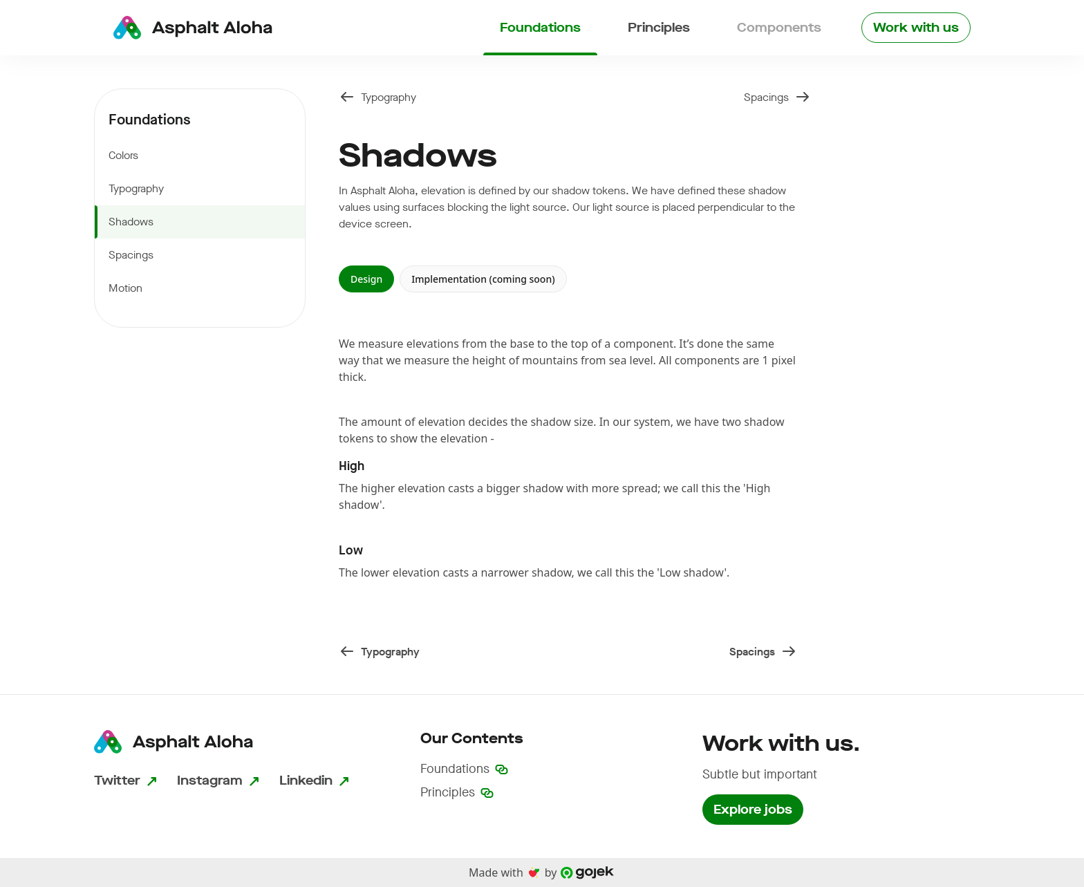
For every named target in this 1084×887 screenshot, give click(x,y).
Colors (123, 155)
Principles (659, 27)
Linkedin (316, 780)
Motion (125, 288)
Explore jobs (752, 809)
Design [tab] (366, 279)
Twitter (127, 780)
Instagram (220, 780)
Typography (136, 188)
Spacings (131, 255)
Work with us (916, 27)
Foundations (540, 27)
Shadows (131, 221)
